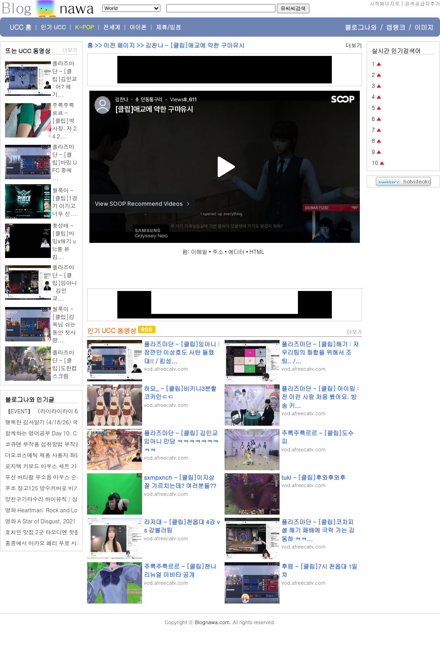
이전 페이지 (119, 45)
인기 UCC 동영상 (111, 330)
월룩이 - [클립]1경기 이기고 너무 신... (64, 201)
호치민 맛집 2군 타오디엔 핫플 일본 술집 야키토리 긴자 (72, 532)
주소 (217, 251)
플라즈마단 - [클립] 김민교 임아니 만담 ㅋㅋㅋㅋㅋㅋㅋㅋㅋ (181, 441)
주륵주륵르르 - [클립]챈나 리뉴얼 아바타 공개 (180, 570)
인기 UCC (53, 27)
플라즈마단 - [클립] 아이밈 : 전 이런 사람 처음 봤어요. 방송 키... (320, 396)
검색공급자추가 (422, 3)
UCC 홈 (21, 27)
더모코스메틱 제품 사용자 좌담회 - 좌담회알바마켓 (68, 455)
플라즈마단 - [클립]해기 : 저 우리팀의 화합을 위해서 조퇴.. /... (320, 352)
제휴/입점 (168, 27)
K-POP (84, 27)
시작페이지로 (384, 3)
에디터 (236, 251)
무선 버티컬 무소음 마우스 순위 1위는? (53, 477)
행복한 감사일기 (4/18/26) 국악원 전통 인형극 (62, 422)
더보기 (69, 49)
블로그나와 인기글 (29, 399)
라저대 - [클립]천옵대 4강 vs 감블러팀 (182, 525)
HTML (256, 251)
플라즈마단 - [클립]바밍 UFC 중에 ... (64, 162)
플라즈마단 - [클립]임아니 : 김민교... (64, 282)
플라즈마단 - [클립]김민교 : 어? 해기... (64, 78)
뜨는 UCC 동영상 (28, 50)
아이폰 (138, 27)
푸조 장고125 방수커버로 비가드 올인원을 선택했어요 (71, 488)
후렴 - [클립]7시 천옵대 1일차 (319, 570)
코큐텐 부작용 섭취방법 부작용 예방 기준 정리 (61, 444)
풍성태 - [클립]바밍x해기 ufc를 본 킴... (64, 240)
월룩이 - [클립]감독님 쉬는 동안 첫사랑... (64, 324)
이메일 (199, 251)
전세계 (112, 27)
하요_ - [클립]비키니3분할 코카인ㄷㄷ (180, 392)
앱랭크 (395, 27)
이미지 (424, 27)
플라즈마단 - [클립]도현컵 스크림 (64, 363)
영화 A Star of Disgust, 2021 (40, 521)
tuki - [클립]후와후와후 (313, 477)
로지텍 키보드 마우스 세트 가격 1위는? (53, 466)
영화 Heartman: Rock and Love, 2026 (52, 510)
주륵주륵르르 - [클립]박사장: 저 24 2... (64, 120)
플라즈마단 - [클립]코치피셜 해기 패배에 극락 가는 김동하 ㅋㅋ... (318, 530)
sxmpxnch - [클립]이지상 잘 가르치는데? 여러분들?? (180, 481)
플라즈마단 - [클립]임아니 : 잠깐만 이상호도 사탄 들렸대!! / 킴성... (182, 352)
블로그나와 (361, 27)
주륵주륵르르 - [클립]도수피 (317, 436)
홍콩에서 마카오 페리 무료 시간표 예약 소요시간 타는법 (73, 543)
